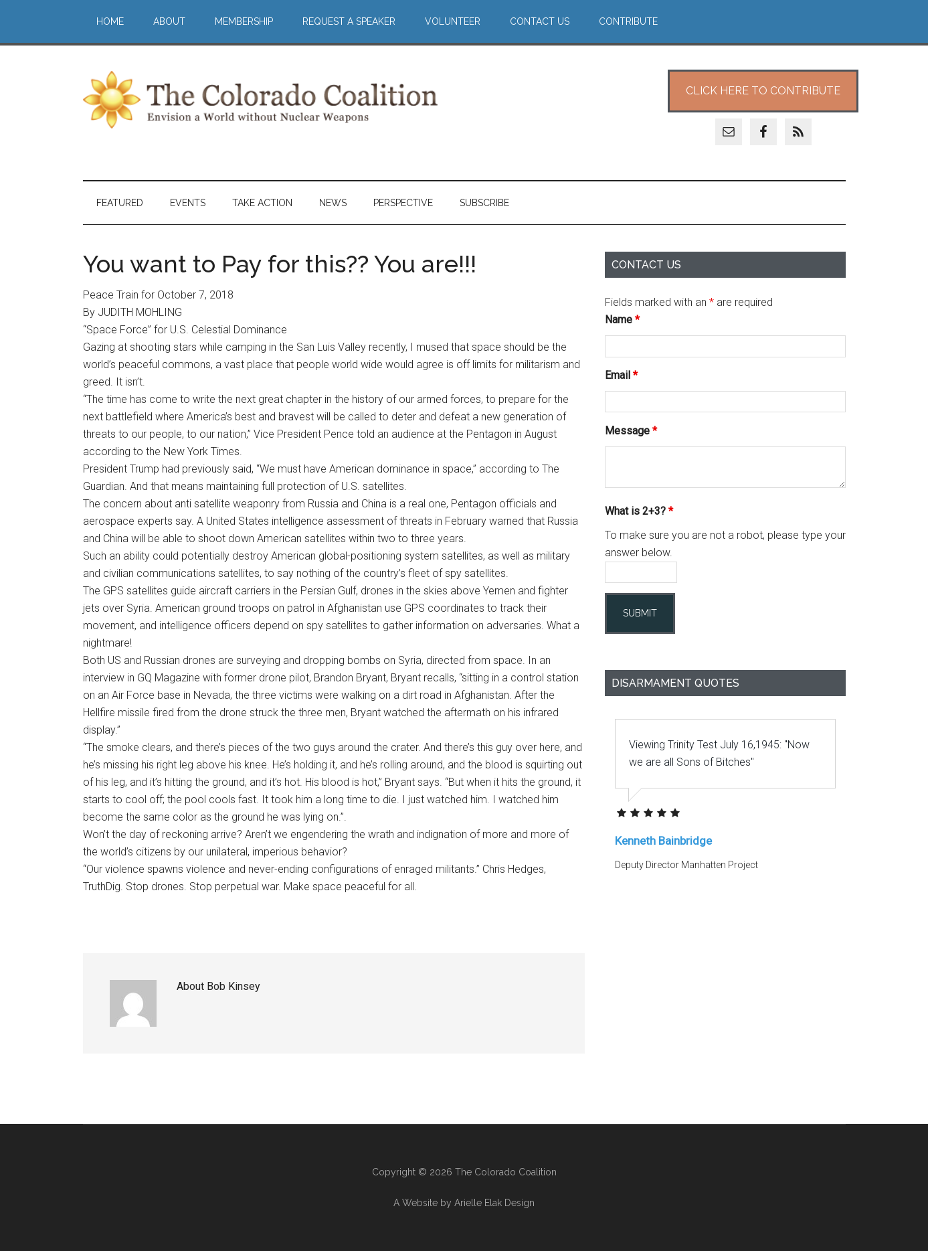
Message (631, 430)
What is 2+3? (639, 511)
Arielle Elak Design (494, 1202)
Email (621, 375)
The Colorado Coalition (260, 100)
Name (622, 319)
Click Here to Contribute (763, 90)
